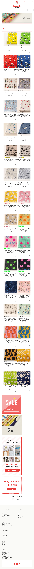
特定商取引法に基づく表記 (5, 552)
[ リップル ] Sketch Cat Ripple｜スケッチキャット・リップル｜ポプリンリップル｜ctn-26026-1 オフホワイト (10, 184)
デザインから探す (6, 11)
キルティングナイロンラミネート (6, 523)
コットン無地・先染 (4, 514)
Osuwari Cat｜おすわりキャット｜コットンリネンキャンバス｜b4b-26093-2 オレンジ (10, 341)
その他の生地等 (4, 529)
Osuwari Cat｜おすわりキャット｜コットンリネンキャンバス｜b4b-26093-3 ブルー (23, 341)
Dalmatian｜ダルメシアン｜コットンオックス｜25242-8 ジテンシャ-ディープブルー (23, 70)
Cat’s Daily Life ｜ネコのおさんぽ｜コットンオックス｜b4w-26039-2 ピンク (23, 206)
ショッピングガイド (4, 551)
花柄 (2, 540)
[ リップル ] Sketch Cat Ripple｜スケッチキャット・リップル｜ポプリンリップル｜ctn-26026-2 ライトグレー (23, 184)
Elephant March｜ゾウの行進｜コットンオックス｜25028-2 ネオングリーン (10, 386)
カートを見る (3, 550)
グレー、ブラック (20, 513)
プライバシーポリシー (5, 553)
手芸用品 (3, 548)
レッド (19, 514)
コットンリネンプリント (5, 510)
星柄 (2, 537)
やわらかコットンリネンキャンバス (7, 525)
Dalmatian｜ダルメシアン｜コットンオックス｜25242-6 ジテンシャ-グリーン (23, 48)
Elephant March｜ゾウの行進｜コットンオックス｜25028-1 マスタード (23, 364)
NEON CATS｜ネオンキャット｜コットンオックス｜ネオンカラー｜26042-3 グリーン (23, 251)
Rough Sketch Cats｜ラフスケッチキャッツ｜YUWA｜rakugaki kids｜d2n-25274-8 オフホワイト (10, 319)
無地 (2, 532)
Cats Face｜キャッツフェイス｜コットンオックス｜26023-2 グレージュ (10, 160)
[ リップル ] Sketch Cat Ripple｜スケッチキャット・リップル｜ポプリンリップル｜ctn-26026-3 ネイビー (10, 296)
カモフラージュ (4, 533)
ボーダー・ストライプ (5, 535)
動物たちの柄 (12, 11)
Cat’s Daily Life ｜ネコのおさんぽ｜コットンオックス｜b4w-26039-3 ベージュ (10, 229)
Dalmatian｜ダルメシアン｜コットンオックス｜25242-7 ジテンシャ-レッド (10, 70)
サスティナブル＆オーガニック (6, 515)
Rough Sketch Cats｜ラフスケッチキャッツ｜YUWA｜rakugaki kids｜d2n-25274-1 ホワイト (10, 93)
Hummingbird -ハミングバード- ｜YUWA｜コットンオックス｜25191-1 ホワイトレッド (23, 115)
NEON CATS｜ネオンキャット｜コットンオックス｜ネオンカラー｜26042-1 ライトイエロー (23, 229)
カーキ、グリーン (20, 510)
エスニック (3, 545)
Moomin (3, 543)
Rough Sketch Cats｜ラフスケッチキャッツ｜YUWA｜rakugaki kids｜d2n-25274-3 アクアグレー (10, 115)
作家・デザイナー (4, 541)
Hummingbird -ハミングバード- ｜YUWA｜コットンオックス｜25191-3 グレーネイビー (23, 138)
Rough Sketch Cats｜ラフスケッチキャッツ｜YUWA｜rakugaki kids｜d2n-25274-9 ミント (23, 319)
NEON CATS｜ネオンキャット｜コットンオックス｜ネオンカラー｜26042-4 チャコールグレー (10, 274)
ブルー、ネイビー (20, 509)
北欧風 (3, 538)
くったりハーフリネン (5, 524)
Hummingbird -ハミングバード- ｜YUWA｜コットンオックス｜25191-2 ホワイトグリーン (10, 138)
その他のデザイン (4, 549)
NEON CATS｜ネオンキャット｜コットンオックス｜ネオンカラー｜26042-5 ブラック (23, 274)
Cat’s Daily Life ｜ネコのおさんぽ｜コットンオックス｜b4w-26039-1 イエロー (10, 206)
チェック (3, 534)
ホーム (2, 11)
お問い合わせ (3, 554)
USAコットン (3, 542)
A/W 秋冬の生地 (4, 527)
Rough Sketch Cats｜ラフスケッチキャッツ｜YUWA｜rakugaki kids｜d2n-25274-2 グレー (23, 93)
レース (3, 522)
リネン (3, 516)
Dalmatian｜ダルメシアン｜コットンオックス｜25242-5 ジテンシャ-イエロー (10, 48)
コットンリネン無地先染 (5, 509)
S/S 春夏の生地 (4, 526)
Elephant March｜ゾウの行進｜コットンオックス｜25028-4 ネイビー (23, 386)
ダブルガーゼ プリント (5, 513)
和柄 (2, 546)
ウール (3, 518)
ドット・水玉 (4, 536)
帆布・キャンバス (4, 517)
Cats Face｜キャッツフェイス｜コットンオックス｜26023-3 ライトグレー (23, 160)
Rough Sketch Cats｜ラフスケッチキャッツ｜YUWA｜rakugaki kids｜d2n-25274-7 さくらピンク (23, 296)
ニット (3, 521)
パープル (19, 515)
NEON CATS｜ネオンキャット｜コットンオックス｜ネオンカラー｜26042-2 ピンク (10, 251)
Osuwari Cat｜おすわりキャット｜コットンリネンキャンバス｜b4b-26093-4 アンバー (10, 364)
